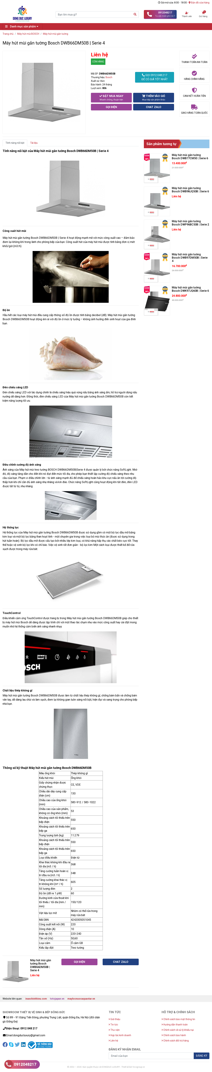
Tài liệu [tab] (34, 142)
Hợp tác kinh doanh (120, 1035)
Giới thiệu (114, 1019)
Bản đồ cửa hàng (199, 2)
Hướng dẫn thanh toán (175, 1024)
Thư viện (114, 1030)
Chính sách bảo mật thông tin (178, 1019)
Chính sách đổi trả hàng (175, 1040)
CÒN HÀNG (98, 61)
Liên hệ (113, 1040)
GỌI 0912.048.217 (154, 77)
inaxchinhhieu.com (36, 998)
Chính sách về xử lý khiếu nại (178, 1030)
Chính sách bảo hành (174, 1035)
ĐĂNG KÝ (201, 1055)
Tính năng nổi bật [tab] (15, 142)
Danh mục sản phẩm (22, 26)
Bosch (109, 77)
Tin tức (113, 1024)
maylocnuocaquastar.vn (81, 998)
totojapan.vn (57, 998)
